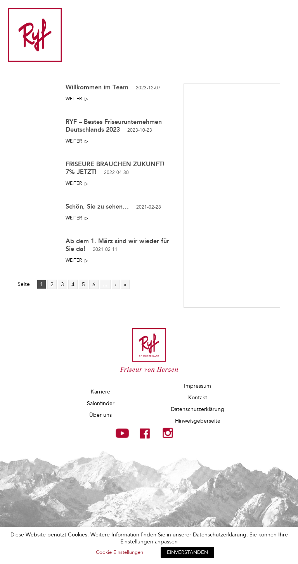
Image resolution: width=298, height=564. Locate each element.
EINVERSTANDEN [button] (187, 552)
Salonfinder (100, 403)
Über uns (100, 415)
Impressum (197, 386)
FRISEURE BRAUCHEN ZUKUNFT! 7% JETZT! (115, 168)
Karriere (100, 391)
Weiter (74, 99)
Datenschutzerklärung (197, 409)
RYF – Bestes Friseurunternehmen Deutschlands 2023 (114, 125)
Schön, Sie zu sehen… (113, 206)
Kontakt (197, 397)
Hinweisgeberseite (197, 421)
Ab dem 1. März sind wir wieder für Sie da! (117, 244)
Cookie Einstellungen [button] (119, 552)
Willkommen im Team (113, 87)
